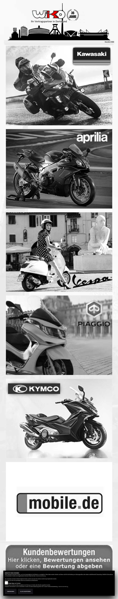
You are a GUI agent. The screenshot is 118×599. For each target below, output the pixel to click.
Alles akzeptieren (25, 591)
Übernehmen (10, 591)
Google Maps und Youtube (14, 583)
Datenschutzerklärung (41, 576)
